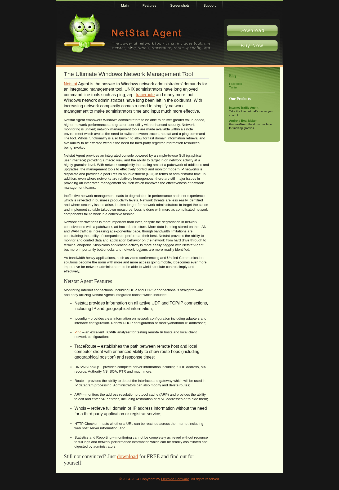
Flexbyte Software (175, 479)
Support (209, 5)
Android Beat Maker (243, 120)
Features (149, 5)
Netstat (70, 84)
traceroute (145, 94)
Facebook (235, 83)
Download (252, 30)
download (127, 456)
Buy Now (251, 45)
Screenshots (180, 5)
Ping (78, 332)
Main (125, 5)
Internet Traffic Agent (243, 107)
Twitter (233, 87)
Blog (232, 76)
